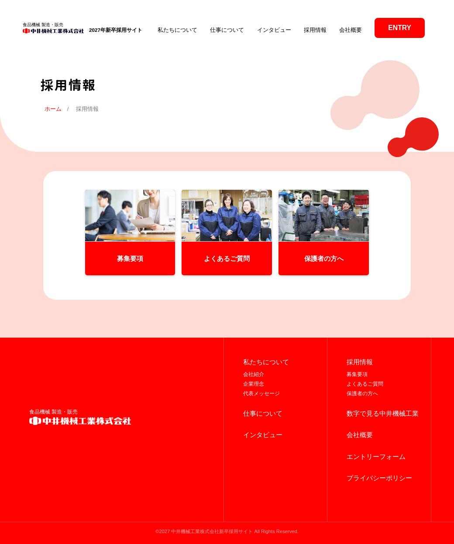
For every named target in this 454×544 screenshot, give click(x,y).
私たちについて (177, 30)
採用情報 (315, 30)
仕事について (227, 30)
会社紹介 (253, 374)
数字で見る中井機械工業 (383, 413)
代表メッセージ (261, 393)
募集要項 (357, 374)
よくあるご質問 (365, 384)
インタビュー (274, 30)
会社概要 (350, 30)
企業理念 (253, 384)
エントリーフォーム (376, 456)
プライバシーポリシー (379, 478)
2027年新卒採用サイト (115, 30)
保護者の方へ (362, 393)
